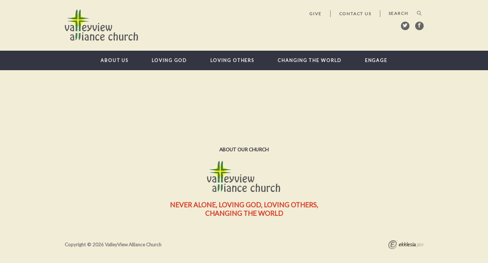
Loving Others (232, 60)
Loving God (169, 60)
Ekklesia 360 (406, 245)
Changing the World (309, 60)
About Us (114, 60)
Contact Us (355, 13)
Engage (376, 60)
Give (315, 13)
